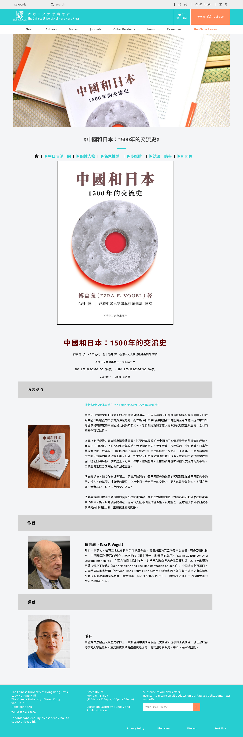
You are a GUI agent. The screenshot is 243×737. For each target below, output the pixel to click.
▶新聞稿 (184, 156)
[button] (210, 17)
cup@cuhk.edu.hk (23, 721)
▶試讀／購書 (160, 156)
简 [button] (226, 4)
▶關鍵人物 (85, 156)
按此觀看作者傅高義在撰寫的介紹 (122, 405)
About (29, 29)
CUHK (198, 4)
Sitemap (192, 728)
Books (73, 29)
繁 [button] (220, 4)
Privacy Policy (135, 728)
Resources (174, 29)
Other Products (124, 29)
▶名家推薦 (109, 156)
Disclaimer (163, 728)
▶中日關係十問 (57, 156)
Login (207, 4)
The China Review (205, 29)
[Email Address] (168, 707)
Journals (95, 29)
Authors (51, 29)
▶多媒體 (134, 156)
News (151, 29)
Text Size (220, 728)
